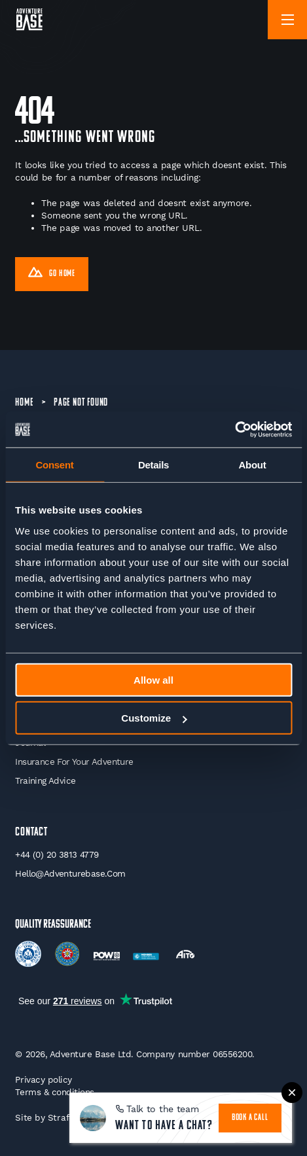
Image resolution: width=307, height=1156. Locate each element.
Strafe (61, 1117)
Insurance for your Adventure (74, 761)
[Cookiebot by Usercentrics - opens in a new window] (234, 429)
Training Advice (45, 780)
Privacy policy (43, 1079)
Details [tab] (153, 464)
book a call (250, 1118)
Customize (154, 718)
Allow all (153, 679)
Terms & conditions (54, 1092)
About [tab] (252, 464)
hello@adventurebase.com (70, 873)
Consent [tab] (55, 464)
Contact (31, 832)
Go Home (51, 274)
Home (24, 403)
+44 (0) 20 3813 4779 (56, 854)
